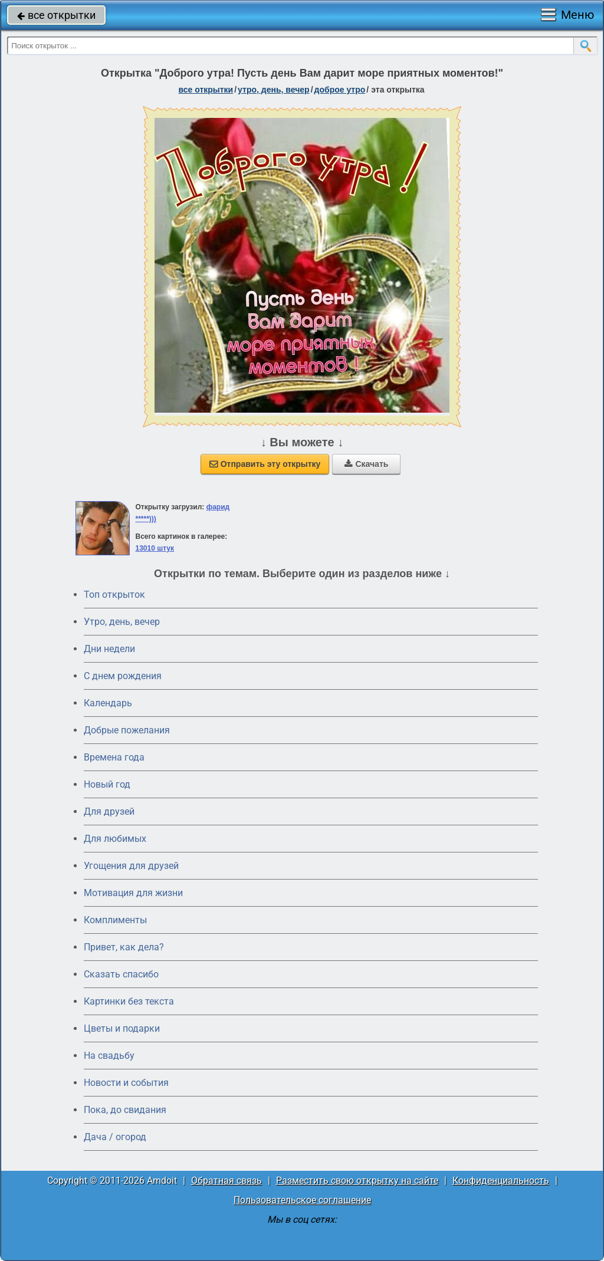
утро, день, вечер (274, 89)
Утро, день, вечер (122, 621)
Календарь (108, 703)
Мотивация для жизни (133, 892)
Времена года (114, 757)
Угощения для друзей (131, 865)
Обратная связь (226, 1180)
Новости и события (126, 1082)
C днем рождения (123, 675)
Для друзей (109, 811)
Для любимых (115, 838)
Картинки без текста (129, 1001)
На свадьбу (109, 1055)
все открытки (56, 15)
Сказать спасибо (121, 974)
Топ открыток (114, 594)
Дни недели (109, 648)
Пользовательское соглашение (302, 1200)
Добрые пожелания (127, 730)
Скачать (366, 464)
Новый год (107, 784)
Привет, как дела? (124, 947)
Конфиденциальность (500, 1180)
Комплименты (115, 920)
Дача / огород (115, 1137)
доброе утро (340, 89)
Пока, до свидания (125, 1109)
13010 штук (154, 548)
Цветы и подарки (122, 1028)
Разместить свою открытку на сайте (357, 1180)
